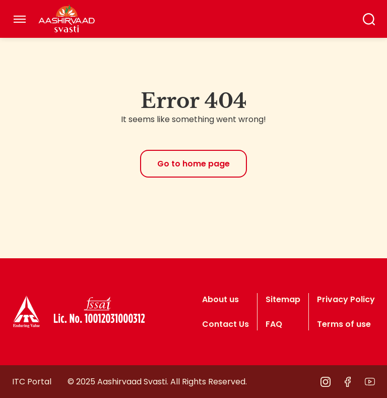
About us (220, 299)
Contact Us (225, 324)
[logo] (26, 312)
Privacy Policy (346, 299)
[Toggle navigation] (19, 19)
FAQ (274, 324)
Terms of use (344, 324)
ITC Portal (31, 381)
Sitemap (283, 299)
